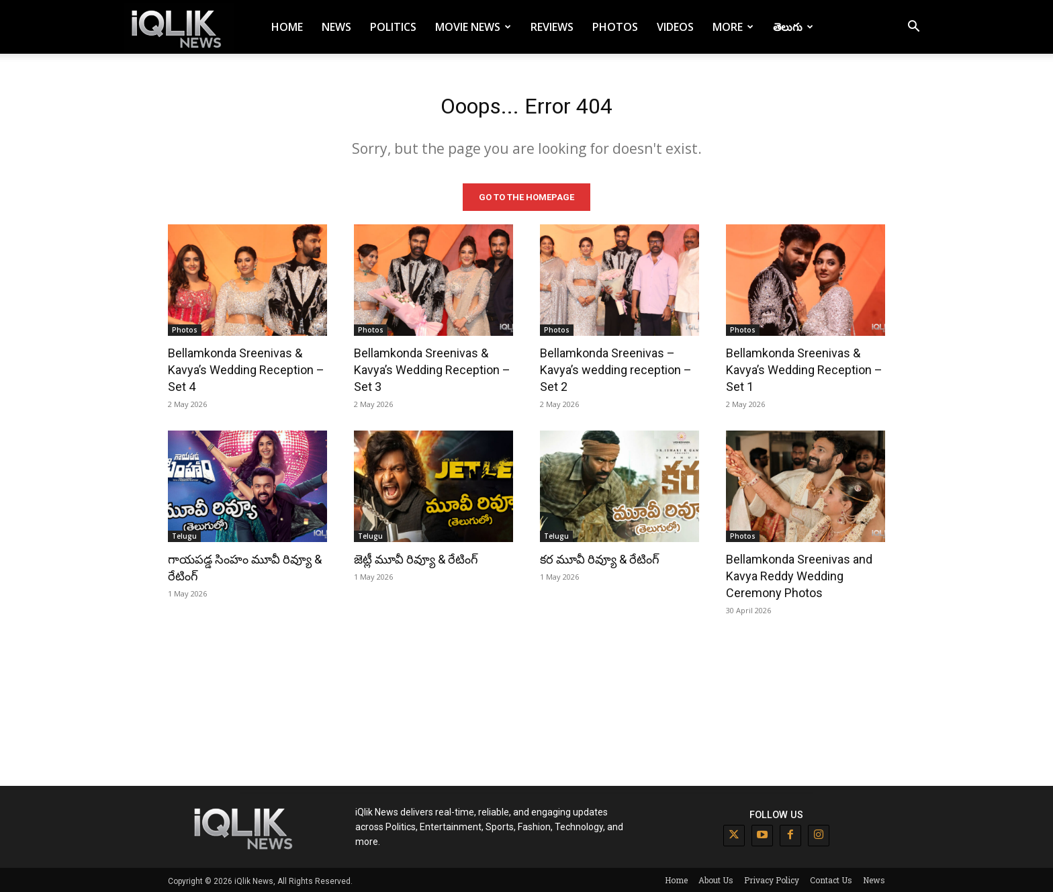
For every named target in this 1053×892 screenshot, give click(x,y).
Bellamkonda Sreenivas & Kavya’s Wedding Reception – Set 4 (246, 368)
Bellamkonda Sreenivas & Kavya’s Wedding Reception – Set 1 (804, 368)
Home (287, 26)
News (336, 26)
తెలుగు (793, 26)
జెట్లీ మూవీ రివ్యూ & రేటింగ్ (416, 557)
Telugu (184, 534)
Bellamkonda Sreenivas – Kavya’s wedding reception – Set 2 (616, 368)
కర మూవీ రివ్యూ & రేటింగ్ (599, 557)
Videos (675, 26)
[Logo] (179, 27)
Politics (393, 26)
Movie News (473, 26)
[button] (913, 27)
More (733, 26)
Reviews (552, 26)
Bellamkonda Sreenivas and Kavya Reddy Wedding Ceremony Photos (799, 574)
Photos (615, 26)
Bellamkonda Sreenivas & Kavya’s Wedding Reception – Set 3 (432, 368)
